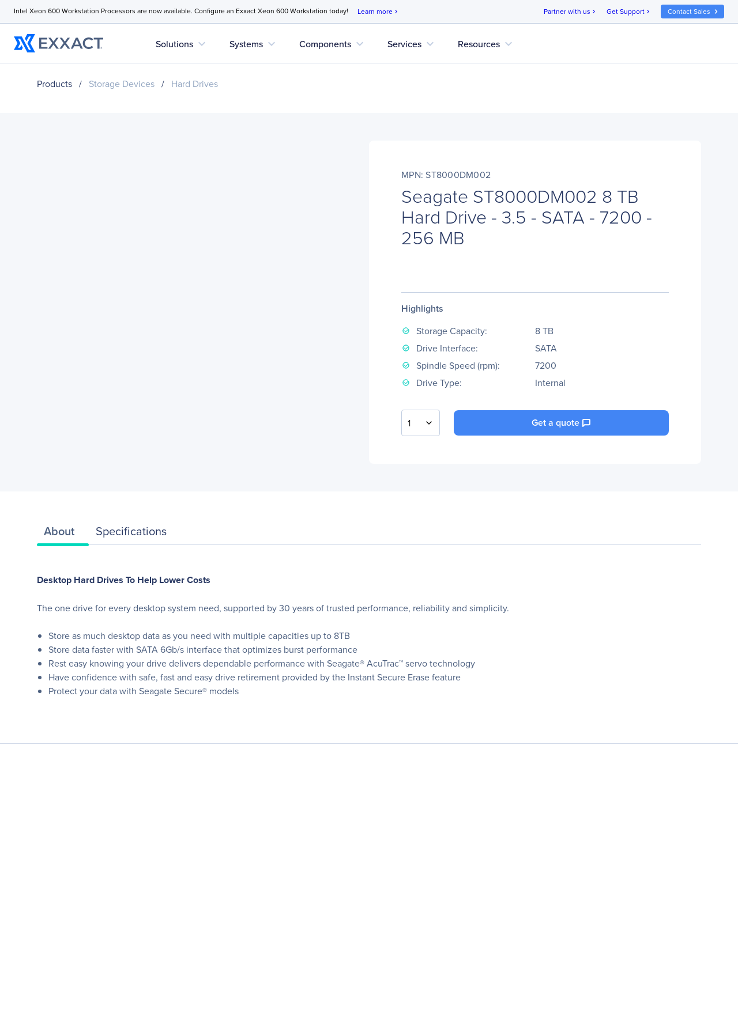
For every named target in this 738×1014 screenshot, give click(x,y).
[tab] (63, 534)
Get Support (629, 11)
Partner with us (570, 11)
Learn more (378, 11)
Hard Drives (194, 83)
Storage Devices (122, 83)
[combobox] (420, 423)
